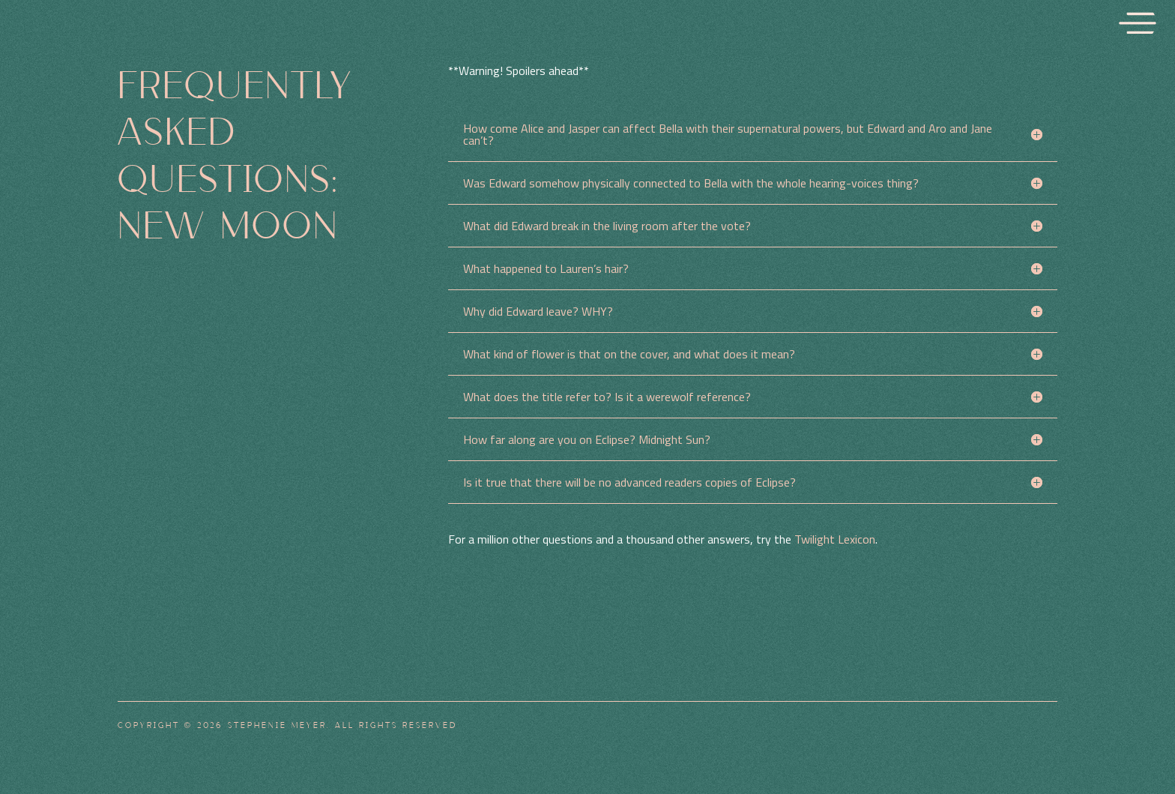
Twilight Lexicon (834, 539)
